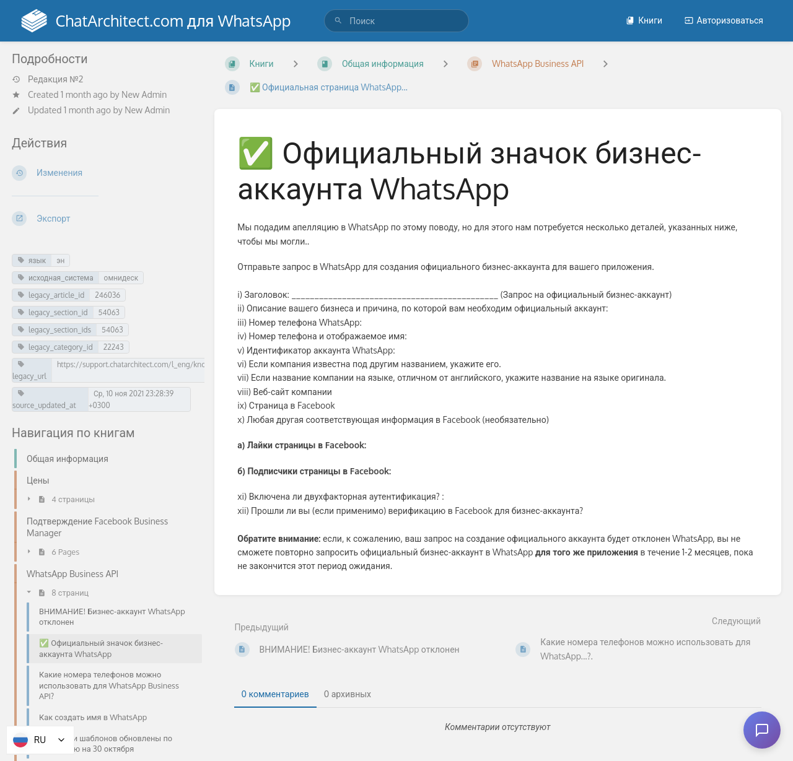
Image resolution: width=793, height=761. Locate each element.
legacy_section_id (52, 312)
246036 (107, 295)
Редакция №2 (47, 79)
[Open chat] (762, 730)
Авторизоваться (724, 20)
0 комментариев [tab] (275, 694)
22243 (113, 347)
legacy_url (29, 370)
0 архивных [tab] (347, 694)
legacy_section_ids (54, 329)
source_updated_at (44, 399)
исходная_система (55, 277)
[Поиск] (338, 20)
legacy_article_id (50, 295)
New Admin (144, 94)
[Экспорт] (103, 218)
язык (31, 260)
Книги (644, 20)
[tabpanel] (498, 727)
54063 (109, 312)
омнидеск (121, 277)
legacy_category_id (55, 347)
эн (60, 260)
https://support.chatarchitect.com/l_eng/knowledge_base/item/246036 (177, 364)
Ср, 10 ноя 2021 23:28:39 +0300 (131, 399)
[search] (396, 20)
